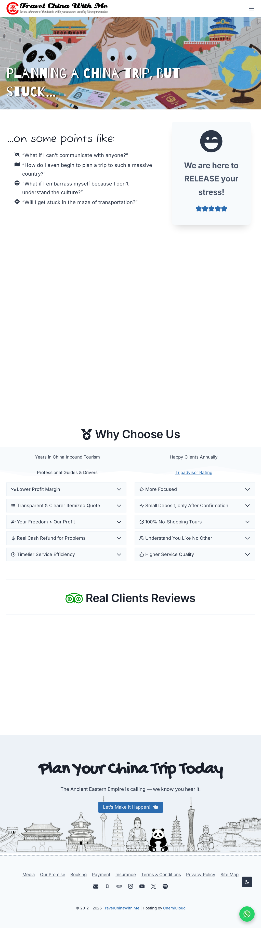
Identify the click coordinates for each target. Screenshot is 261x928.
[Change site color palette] (247, 882)
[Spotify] (165, 886)
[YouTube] (142, 886)
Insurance (125, 874)
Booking (78, 874)
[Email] (96, 886)
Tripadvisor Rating (193, 472)
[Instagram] (130, 886)
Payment (101, 874)
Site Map (229, 874)
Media (28, 874)
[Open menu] (250, 8)
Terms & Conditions (161, 874)
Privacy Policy (200, 874)
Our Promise (52, 874)
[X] (153, 886)
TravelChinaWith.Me (121, 908)
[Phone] (107, 886)
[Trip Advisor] (119, 886)
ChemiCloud (174, 908)
